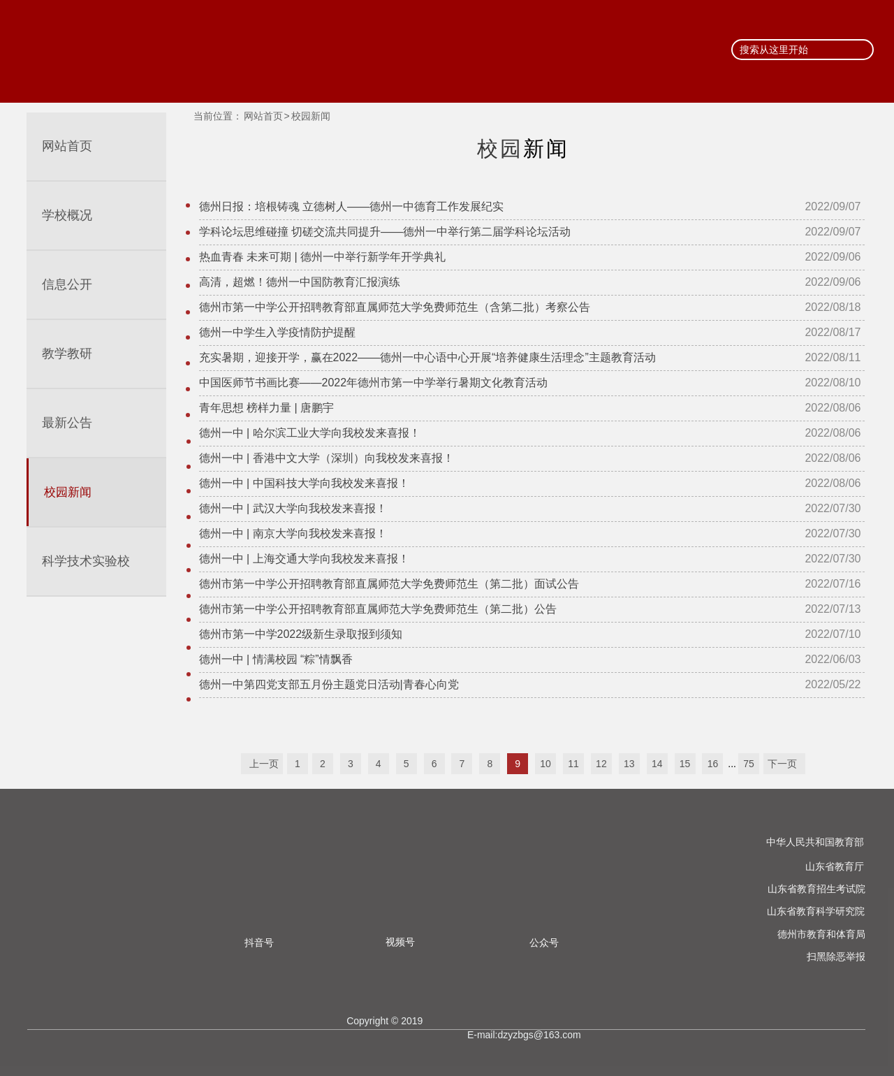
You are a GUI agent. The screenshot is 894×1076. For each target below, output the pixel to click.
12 (601, 764)
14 (657, 764)
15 (685, 764)
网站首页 (263, 116)
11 (573, 764)
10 (545, 764)
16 (713, 764)
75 (748, 764)
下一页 (788, 764)
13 (629, 764)
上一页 (258, 764)
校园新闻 (310, 116)
